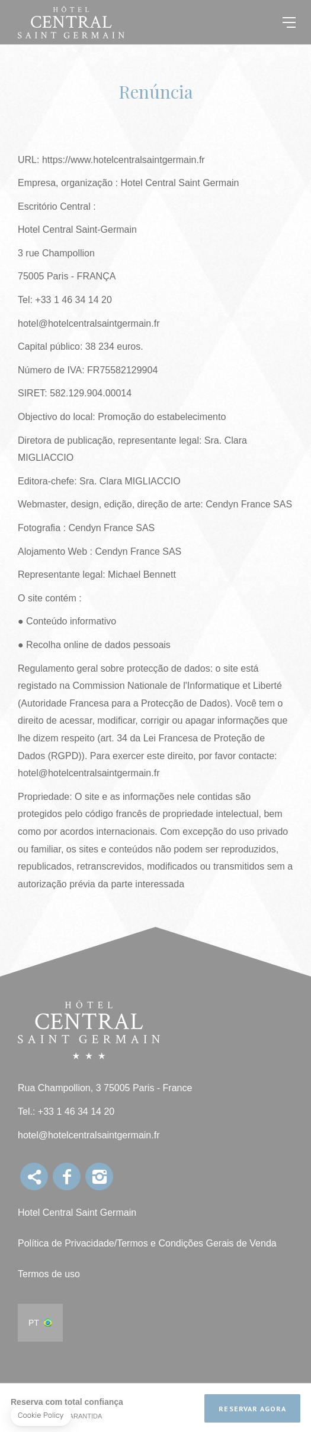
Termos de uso (49, 1274)
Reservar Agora (252, 1408)
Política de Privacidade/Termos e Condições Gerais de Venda (147, 1243)
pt (33, 1323)
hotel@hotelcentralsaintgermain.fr (88, 1135)
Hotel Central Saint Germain (77, 1213)
